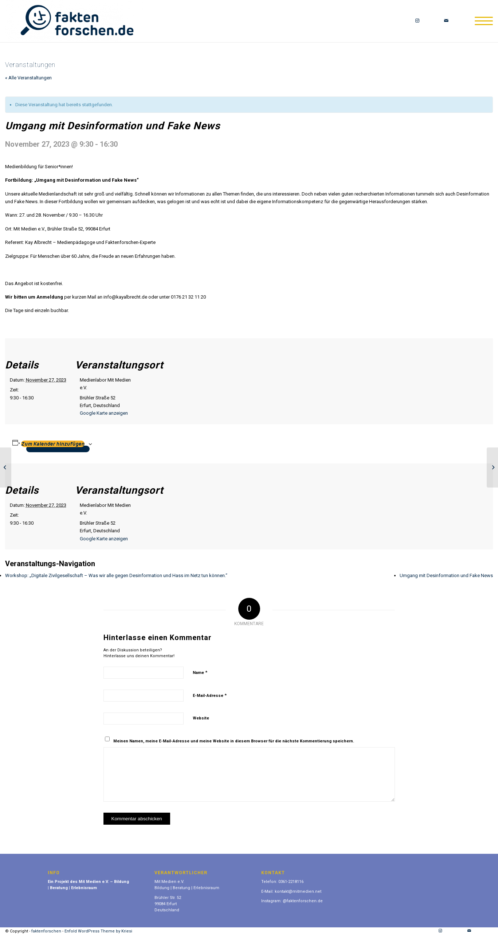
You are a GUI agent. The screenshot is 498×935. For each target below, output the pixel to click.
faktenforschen (46, 931)
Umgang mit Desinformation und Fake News (446, 575)
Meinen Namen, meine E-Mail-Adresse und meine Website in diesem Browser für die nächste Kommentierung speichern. (233, 741)
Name (200, 672)
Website (201, 718)
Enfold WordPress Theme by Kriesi (98, 931)
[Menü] (481, 21)
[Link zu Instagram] (417, 20)
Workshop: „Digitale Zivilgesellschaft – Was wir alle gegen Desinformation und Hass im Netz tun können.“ (116, 575)
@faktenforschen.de (303, 901)
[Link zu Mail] (446, 20)
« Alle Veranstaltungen (28, 77)
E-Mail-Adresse (210, 695)
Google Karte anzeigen (104, 413)
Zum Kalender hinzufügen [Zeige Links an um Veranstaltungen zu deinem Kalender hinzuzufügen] (53, 444)
